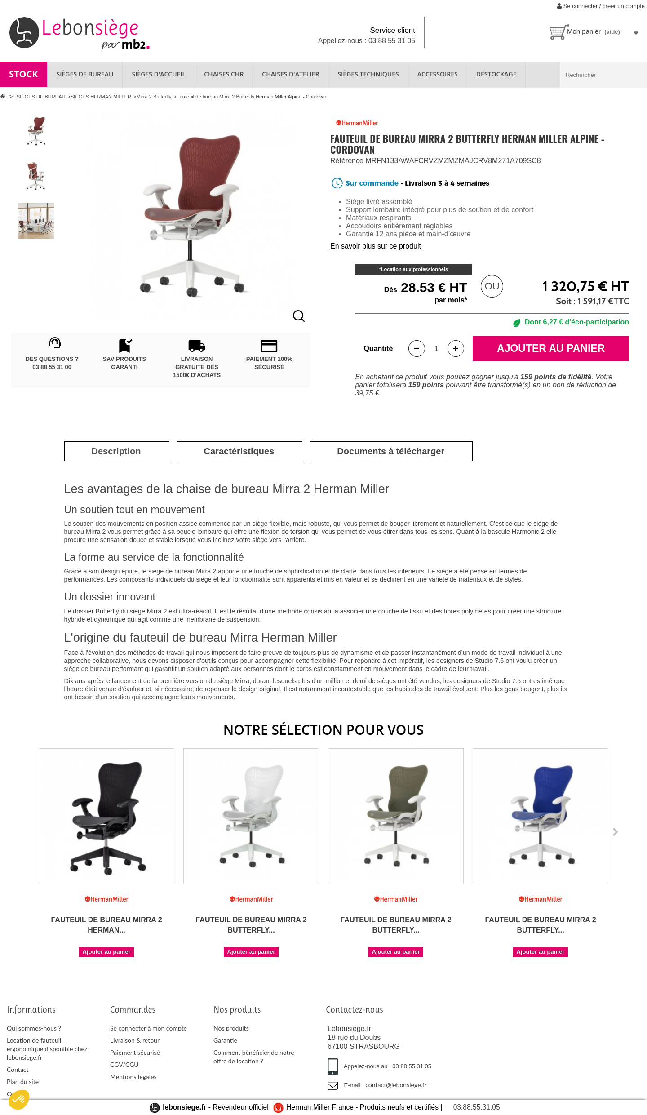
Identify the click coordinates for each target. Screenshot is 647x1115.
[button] (19, 1100)
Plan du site (23, 1081)
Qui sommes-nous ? (34, 1028)
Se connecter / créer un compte (601, 6)
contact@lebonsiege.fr (396, 1084)
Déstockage (496, 74)
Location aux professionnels (414, 269)
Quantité (378, 348)
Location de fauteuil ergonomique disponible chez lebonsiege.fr (47, 1048)
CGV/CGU (124, 1064)
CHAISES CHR (224, 74)
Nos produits (231, 1028)
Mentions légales (133, 1076)
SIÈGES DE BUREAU (85, 74)
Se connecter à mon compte (148, 1028)
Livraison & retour (135, 1040)
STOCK (23, 74)
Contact (18, 1069)
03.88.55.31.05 (476, 1107)
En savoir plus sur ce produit (375, 246)
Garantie (225, 1040)
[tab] (116, 451)
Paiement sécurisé (135, 1052)
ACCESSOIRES (437, 74)
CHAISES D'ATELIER (290, 74)
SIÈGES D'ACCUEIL (159, 74)
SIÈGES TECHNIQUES (368, 74)
